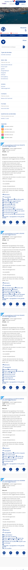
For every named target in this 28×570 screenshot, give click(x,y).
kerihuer (15, 288)
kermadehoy (7, 290)
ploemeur (6, 293)
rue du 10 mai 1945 (9, 214)
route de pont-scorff (9, 205)
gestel (5, 199)
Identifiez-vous (8, 1)
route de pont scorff (9, 372)
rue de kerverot (19, 209)
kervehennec (15, 290)
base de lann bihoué (9, 286)
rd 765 (16, 536)
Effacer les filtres (4, 33)
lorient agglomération (15, 200)
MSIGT (19, 291)
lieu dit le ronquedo (19, 450)
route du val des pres (9, 207)
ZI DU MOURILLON (8, 545)
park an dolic (14, 202)
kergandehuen (8, 288)
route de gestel (18, 455)
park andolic (7, 204)
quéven (6, 455)
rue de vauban (20, 210)
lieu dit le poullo (19, 199)
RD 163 (13, 204)
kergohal (11, 199)
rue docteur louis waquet (11, 212)
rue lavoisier (7, 540)
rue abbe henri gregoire (10, 457)
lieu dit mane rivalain (9, 452)
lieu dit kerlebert (8, 450)
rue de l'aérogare (8, 294)
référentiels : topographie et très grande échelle (13, 217)
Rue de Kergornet (8, 209)
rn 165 (21, 536)
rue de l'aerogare (20, 293)
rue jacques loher (8, 458)
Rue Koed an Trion (20, 214)
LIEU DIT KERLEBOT (8, 531)
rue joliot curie (22, 538)
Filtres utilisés (14, 33)
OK (17, 3)
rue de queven (19, 294)
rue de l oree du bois (9, 377)
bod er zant (20, 286)
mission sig (7, 202)
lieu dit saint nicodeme (10, 533)
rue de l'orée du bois (9, 210)
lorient (5, 200)
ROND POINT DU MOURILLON (10, 538)
